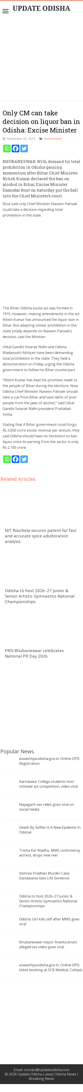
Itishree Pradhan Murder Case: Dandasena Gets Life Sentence (44, 876)
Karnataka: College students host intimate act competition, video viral (48, 784)
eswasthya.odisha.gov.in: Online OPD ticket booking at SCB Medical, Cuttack (50, 967)
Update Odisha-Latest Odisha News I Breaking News (48, 1076)
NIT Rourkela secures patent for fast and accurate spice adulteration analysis (41, 535)
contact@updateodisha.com (46, 1069)
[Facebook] (15, 148)
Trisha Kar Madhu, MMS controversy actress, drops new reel (49, 853)
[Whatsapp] (7, 148)
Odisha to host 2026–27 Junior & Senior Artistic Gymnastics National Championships (39, 596)
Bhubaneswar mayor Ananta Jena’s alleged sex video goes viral (48, 944)
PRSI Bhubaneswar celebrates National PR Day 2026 (34, 653)
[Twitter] (24, 148)
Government (53, 138)
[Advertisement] (41, 59)
